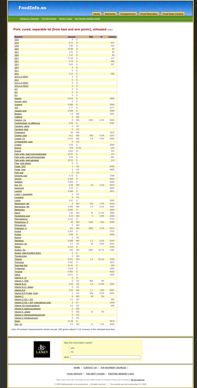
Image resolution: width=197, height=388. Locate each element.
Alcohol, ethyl (21, 101)
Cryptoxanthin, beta (23, 142)
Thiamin (18, 259)
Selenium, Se (21, 244)
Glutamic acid (21, 176)
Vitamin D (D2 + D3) (24, 299)
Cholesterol (20, 132)
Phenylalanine (21, 219)
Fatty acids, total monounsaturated (30, 154)
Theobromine (21, 256)
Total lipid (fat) (21, 265)
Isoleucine (19, 188)
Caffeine (18, 117)
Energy (18, 148)
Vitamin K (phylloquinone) (26, 318)
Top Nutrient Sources (113, 368)
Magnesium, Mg (22, 203)
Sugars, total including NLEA (28, 253)
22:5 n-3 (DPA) (21, 83)
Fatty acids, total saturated (27, 160)
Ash (16, 108)
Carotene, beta (21, 129)
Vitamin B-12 (20, 284)
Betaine (18, 114)
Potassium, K (21, 228)
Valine (17, 275)
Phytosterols (20, 225)
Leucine (18, 191)
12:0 (17, 43)
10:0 (17, 39)
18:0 (17, 55)
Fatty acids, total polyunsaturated (30, 157)
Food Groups (74, 374)
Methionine (20, 210)
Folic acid (19, 172)
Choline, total (21, 135)
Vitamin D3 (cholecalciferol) (27, 305)
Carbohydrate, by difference (27, 123)
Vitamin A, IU (20, 278)
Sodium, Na (20, 250)
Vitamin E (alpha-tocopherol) (28, 309)
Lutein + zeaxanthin (23, 194)
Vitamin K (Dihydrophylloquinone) (30, 315)
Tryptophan (20, 268)
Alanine (18, 98)
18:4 (17, 67)
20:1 (17, 70)
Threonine (19, 262)
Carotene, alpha (22, 126)
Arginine (18, 104)
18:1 (17, 58)
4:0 (16, 89)
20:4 (17, 74)
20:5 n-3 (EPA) (21, 77)
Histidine (19, 182)
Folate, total (20, 169)
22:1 (17, 80)
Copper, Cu (20, 138)
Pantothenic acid (22, 216)
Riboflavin (19, 241)
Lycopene (19, 197)
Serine (18, 247)
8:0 (16, 95)
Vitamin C (19, 296)
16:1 (17, 52)
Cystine (18, 145)
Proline (18, 231)
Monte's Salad (65, 19)
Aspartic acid (20, 111)
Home (77, 368)
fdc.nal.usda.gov (138, 380)
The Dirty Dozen (48, 19)
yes (72, 348)
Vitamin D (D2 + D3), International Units (33, 302)
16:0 (17, 49)
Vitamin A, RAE (22, 281)
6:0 (16, 92)
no (72, 352)
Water (17, 321)
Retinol (18, 237)
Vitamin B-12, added (24, 287)
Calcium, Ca (20, 120)
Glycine (18, 179)
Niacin (17, 213)
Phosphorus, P (21, 222)
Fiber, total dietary (23, 163)
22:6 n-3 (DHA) (22, 86)
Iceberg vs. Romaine (29, 19)
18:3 (17, 64)
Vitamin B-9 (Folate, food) (26, 293)
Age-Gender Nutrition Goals (87, 19)
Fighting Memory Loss (121, 374)
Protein (18, 234)
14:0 (17, 46)
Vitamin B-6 (20, 290)
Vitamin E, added (22, 312)
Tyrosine (18, 271)
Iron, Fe (18, 185)
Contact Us (90, 368)
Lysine (17, 200)
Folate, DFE (20, 166)
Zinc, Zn (18, 324)
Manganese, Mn (22, 207)
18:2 (17, 61)
